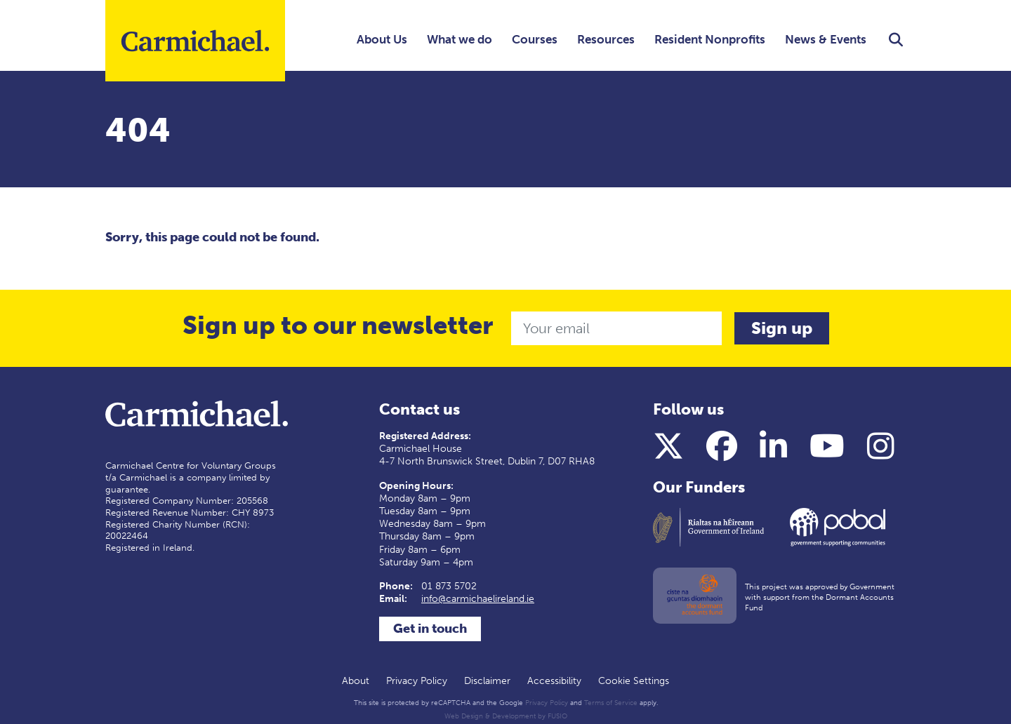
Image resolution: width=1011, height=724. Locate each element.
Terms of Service (610, 703)
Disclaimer (487, 681)
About (355, 681)
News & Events (825, 39)
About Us (382, 39)
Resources (606, 39)
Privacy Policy (416, 681)
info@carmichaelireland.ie (477, 599)
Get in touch (430, 628)
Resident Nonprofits (709, 39)
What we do (459, 39)
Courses (534, 39)
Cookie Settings (633, 681)
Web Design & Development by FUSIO (505, 716)
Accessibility (554, 681)
